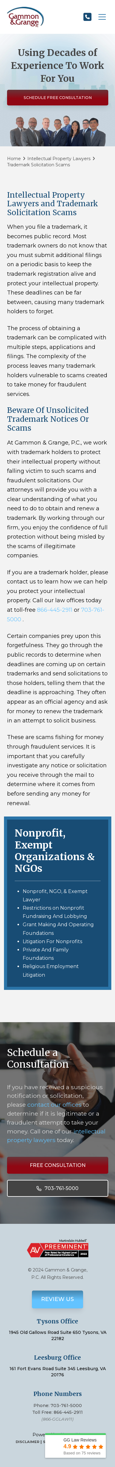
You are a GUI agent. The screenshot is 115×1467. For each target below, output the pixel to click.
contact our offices (54, 1104)
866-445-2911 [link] (54, 610)
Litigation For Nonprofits (52, 941)
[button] (102, 17)
